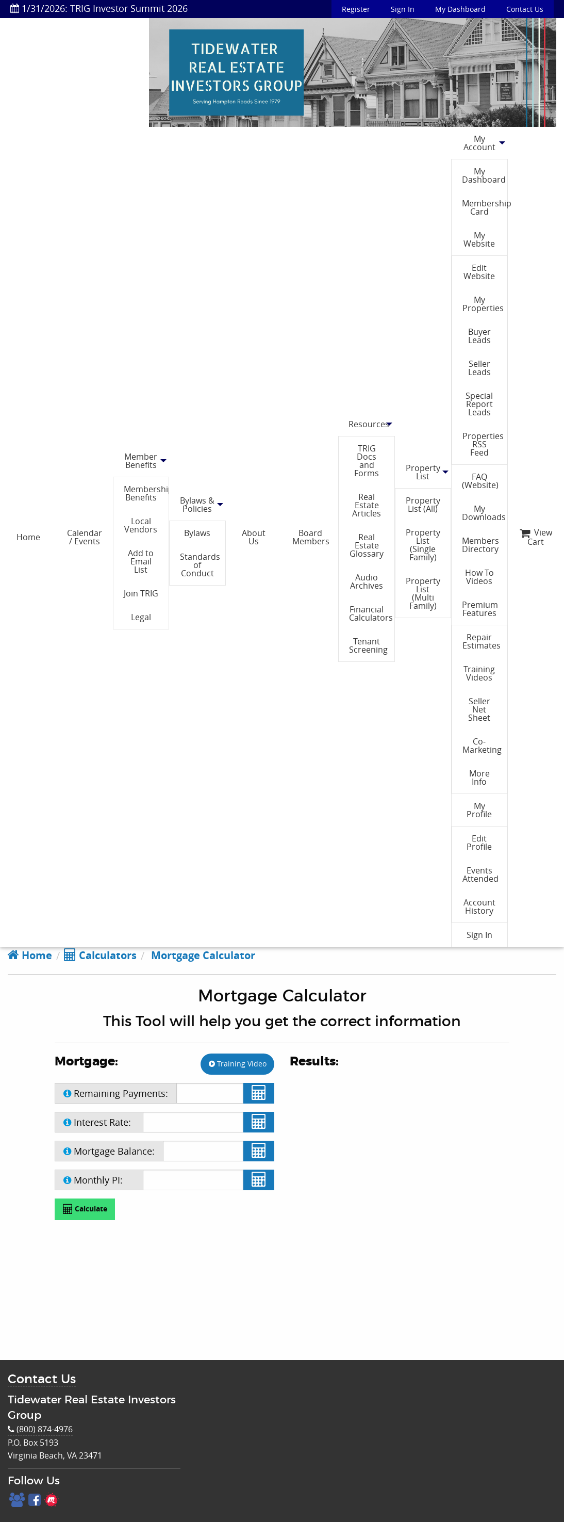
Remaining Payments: (115, 1093)
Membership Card (484, 207)
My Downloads (484, 513)
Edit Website (479, 272)
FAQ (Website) (480, 481)
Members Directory (480, 545)
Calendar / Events (84, 537)
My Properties (483, 304)
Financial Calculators (371, 613)
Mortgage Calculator (201, 955)
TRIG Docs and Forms (366, 461)
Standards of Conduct (200, 565)
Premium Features (480, 609)
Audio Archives (366, 581)
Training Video (238, 1063)
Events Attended (480, 874)
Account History (479, 906)
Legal (141, 617)
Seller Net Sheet (479, 709)
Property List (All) (423, 504)
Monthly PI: (93, 1180)
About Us (254, 537)
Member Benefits (140, 461)
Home (28, 537)
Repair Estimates (481, 641)
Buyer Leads (479, 336)
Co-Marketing (482, 745)
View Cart (536, 537)
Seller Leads (479, 368)
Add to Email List (141, 561)
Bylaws (197, 533)
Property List (423, 472)
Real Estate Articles (366, 505)
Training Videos (479, 673)
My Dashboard (460, 9)
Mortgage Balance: (109, 1151)
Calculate (85, 1209)
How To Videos (479, 577)
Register (356, 9)
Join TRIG (141, 593)
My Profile (479, 810)
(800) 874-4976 (40, 1429)
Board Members (310, 537)
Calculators (100, 955)
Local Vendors (140, 525)
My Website (479, 239)
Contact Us (524, 9)
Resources (369, 424)
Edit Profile (479, 842)
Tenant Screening (368, 645)
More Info (479, 777)
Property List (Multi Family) (423, 593)
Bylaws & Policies (197, 504)
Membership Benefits (146, 493)
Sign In (402, 9)
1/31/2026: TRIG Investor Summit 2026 (99, 8)
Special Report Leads (479, 404)
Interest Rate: (97, 1122)
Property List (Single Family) (423, 545)
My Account (479, 143)
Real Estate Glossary (367, 545)
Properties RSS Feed (483, 444)
